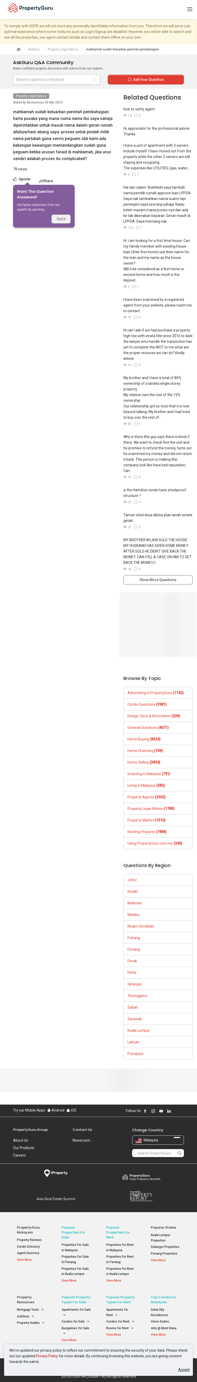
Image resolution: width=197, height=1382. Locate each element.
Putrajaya (135, 1054)
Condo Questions (147, 704)
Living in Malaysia (146, 785)
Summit (55, 1198)
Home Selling (143, 762)
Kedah (132, 891)
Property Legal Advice (31, 96)
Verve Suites (160, 1321)
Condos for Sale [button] (76, 1321)
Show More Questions (158, 580)
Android (55, 1110)
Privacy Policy (47, 1356)
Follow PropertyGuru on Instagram (153, 1111)
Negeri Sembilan (140, 926)
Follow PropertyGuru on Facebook (145, 1111)
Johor (132, 880)
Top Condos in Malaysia (163, 1300)
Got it (61, 219)
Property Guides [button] (31, 1323)
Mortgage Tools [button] (30, 1310)
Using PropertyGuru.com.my (154, 843)
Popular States (163, 1227)
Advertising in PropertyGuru (155, 693)
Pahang (133, 938)
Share (46, 181)
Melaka (133, 915)
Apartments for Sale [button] (76, 1313)
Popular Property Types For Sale (76, 1300)
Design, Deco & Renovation (153, 716)
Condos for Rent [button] (120, 1321)
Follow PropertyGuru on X (176, 1111)
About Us (20, 1140)
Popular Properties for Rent (118, 1232)
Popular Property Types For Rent (120, 1300)
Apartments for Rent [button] (117, 1313)
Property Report (141, 1196)
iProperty (55, 1173)
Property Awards (141, 1177)
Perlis (131, 972)
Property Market (146, 820)
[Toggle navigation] (190, 9)
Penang (133, 949)
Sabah (132, 1007)
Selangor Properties (165, 1247)
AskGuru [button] (25, 1316)
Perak (132, 961)
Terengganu (137, 996)
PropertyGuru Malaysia (28, 1230)
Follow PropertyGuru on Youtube (161, 1111)
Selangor (134, 984)
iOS (71, 1110)
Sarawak (134, 1019)
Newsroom (81, 1140)
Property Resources (25, 1300)
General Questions (148, 727)
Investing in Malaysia (148, 774)
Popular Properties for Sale (73, 1232)
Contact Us (82, 1129)
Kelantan (134, 903)
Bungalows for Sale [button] (75, 1331)
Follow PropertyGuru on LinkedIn (169, 1111)
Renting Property (146, 832)
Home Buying (144, 739)
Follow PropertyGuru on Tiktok (182, 1111)
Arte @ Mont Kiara (163, 1328)
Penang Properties (164, 1253)
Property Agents (146, 797)
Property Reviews (29, 1240)
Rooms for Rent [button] (120, 1328)
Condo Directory (28, 1246)
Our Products (23, 1148)
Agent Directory (28, 1253)
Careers (19, 1155)
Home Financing (145, 751)
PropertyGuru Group (30, 1129)
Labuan (133, 1042)
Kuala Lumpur (138, 1030)
